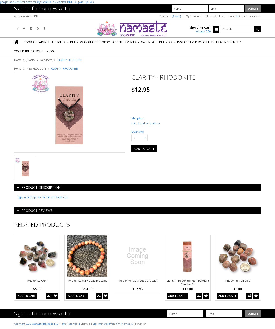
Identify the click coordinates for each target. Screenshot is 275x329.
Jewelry (31, 60)
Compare (170, 16)
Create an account (250, 16)
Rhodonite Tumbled (237, 280)
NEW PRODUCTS (36, 68)
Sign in (231, 16)
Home (18, 60)
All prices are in (26, 16)
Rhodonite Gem (37, 280)
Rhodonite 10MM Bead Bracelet (137, 280)
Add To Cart (27, 296)
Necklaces (46, 60)
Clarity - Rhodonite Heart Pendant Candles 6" (188, 282)
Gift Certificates (214, 16)
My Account (193, 16)
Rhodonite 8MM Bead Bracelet (87, 280)
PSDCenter (140, 323)
